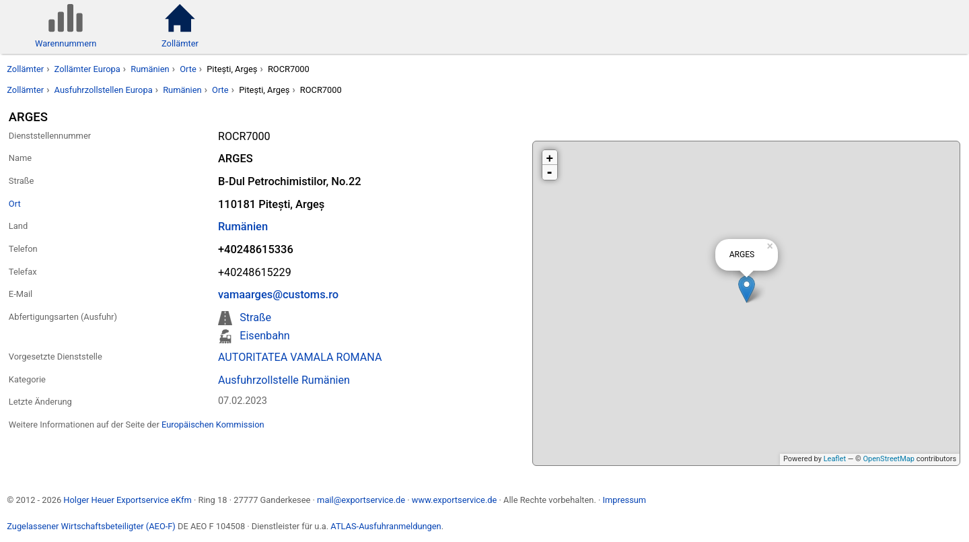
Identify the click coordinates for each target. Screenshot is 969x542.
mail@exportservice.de (361, 500)
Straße (255, 317)
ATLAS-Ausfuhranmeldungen (385, 526)
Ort (15, 204)
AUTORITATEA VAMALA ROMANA (300, 357)
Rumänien (150, 69)
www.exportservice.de (454, 500)
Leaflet (835, 458)
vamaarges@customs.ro (278, 294)
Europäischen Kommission (213, 424)
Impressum (624, 500)
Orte (188, 69)
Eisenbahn (264, 335)
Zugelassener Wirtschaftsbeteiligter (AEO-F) (91, 526)
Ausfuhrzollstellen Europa (104, 90)
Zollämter (25, 69)
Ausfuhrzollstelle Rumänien (284, 380)
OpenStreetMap (888, 458)
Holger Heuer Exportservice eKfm (127, 500)
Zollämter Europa (87, 69)
